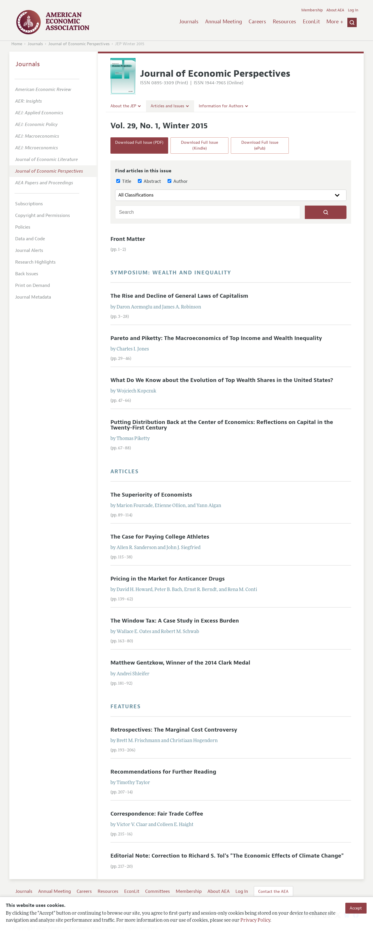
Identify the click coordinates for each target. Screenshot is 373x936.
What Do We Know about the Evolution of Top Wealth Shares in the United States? (221, 380)
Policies (22, 227)
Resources (284, 21)
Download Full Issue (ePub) (259, 145)
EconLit (311, 21)
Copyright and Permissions (42, 215)
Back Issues (26, 274)
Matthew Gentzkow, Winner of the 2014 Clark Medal (180, 662)
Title (123, 181)
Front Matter (127, 239)
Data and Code (30, 239)
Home (16, 43)
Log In (353, 10)
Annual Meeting (223, 21)
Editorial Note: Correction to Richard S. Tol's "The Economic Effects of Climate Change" (227, 855)
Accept (356, 908)
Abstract (149, 181)
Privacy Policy (255, 920)
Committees (157, 891)
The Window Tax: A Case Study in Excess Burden (174, 620)
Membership (312, 10)
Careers (257, 21)
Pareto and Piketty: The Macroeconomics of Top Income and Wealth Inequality (216, 338)
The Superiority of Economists (151, 494)
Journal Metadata (33, 297)
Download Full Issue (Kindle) (199, 145)
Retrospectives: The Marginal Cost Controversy (173, 729)
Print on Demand (32, 285)
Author (178, 181)
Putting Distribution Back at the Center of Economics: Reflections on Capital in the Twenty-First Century (221, 425)
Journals (188, 21)
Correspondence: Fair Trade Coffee (156, 813)
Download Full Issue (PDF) (139, 142)
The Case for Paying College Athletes (159, 536)
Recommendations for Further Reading (163, 771)
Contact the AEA (273, 891)
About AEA (335, 10)
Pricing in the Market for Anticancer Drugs (167, 578)
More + (334, 21)
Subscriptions (29, 204)
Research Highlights (35, 262)
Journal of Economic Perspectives (79, 43)
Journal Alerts (29, 250)
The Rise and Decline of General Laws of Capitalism (179, 295)
